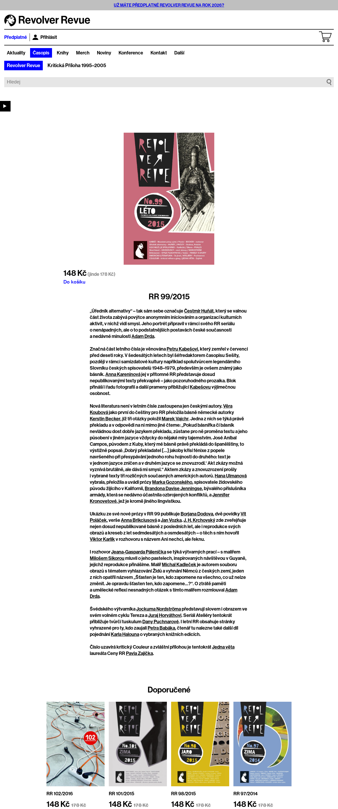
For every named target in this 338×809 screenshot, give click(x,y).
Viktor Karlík (102, 539)
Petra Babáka (161, 628)
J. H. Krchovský (199, 520)
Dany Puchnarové (160, 622)
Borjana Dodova (197, 514)
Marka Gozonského (172, 482)
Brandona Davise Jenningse (173, 488)
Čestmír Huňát (199, 311)
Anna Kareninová (122, 374)
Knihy (63, 53)
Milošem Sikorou (107, 558)
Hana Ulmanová (231, 476)
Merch (83, 53)
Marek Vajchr (175, 419)
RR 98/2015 (183, 794)
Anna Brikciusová (139, 520)
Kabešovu (200, 387)
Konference (131, 53)
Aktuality (16, 53)
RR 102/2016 (59, 794)
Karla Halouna (125, 634)
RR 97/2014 (245, 794)
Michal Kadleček (179, 565)
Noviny (104, 53)
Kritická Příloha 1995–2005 (77, 65)
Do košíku (74, 282)
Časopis (41, 53)
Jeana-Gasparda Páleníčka (138, 552)
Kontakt (159, 53)
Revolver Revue (23, 65)
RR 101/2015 (121, 794)
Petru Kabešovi (182, 349)
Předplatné (15, 37)
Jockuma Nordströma (158, 609)
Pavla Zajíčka (139, 653)
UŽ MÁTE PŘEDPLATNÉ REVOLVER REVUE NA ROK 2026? (169, 5)
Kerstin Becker (105, 419)
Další (179, 53)
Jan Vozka (171, 520)
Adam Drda (143, 336)
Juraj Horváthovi (164, 615)
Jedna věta (223, 647)
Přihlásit (44, 37)
